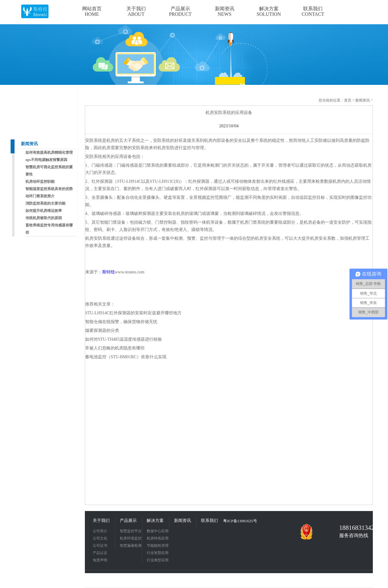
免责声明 (100, 560)
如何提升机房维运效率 (43, 211)
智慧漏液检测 (131, 545)
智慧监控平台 (131, 531)
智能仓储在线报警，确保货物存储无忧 (121, 321)
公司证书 (100, 545)
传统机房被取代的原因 (43, 218)
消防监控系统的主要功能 (45, 203)
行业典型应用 (158, 560)
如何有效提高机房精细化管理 (49, 152)
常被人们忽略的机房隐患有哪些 (115, 348)
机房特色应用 (158, 538)
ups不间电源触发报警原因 (46, 160)
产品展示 (128, 520)
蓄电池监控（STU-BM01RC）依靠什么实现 (125, 357)
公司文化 (100, 538)
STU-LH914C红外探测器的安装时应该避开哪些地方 (133, 313)
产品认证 (100, 553)
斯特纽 (108, 272)
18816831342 (354, 527)
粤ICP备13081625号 (240, 521)
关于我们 (101, 520)
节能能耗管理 (158, 545)
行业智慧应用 (158, 553)
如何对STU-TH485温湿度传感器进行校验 (123, 339)
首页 (347, 100)
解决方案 (155, 520)
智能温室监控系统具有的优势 (49, 189)
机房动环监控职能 (40, 181)
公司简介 (100, 531)
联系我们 (209, 520)
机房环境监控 (131, 538)
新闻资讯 (29, 144)
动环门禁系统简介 (40, 196)
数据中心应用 (158, 531)
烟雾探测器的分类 (102, 330)
